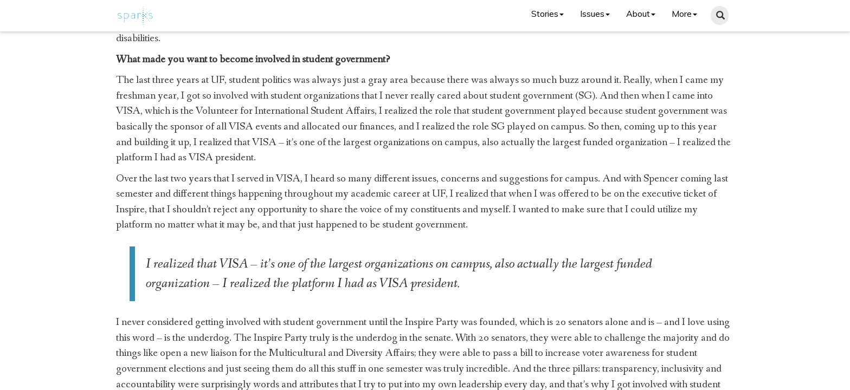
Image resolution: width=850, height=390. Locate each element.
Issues (595, 13)
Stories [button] (547, 13)
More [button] (684, 13)
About (640, 13)
